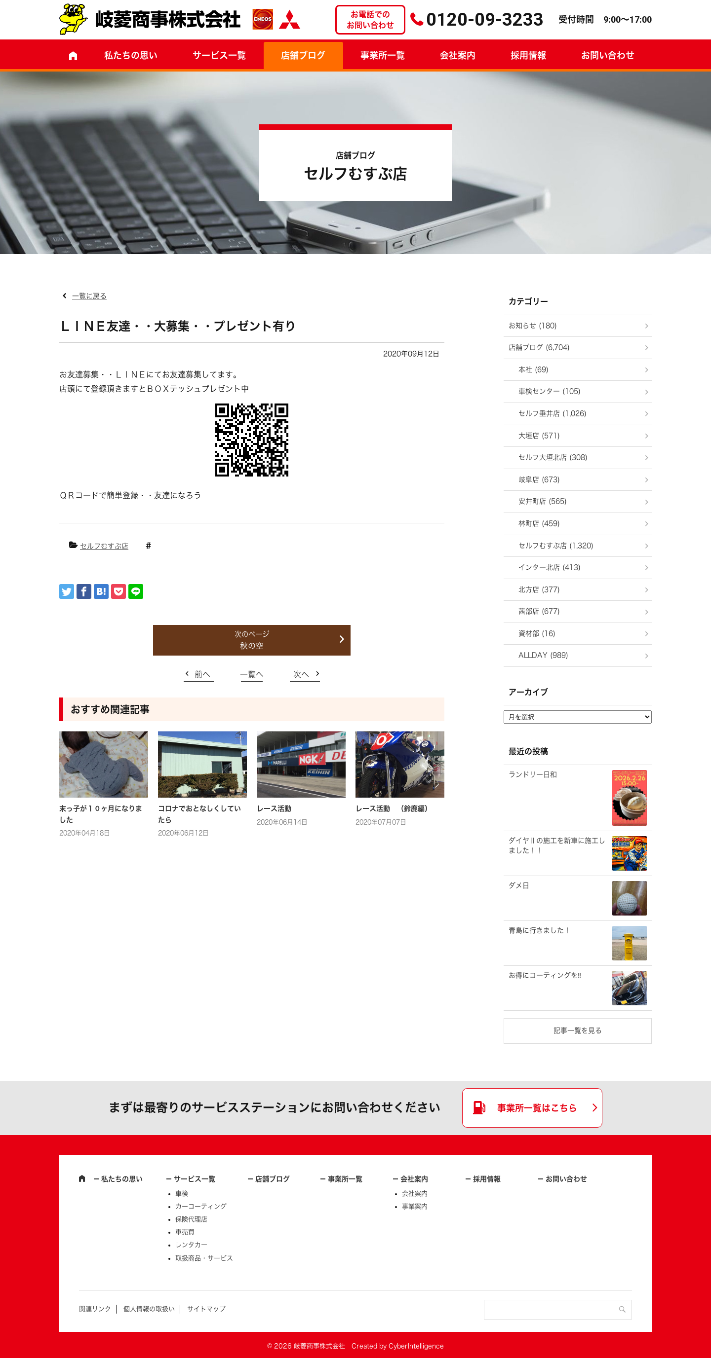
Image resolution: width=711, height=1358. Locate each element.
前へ (202, 674)
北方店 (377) (539, 589)
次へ (301, 674)
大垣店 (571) (539, 435)
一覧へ (252, 674)
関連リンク (95, 1309)
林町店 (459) (539, 523)
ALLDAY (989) (543, 655)
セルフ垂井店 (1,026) (552, 413)
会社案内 (457, 55)
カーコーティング (201, 1206)
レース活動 (274, 808)
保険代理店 (191, 1219)
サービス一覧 (194, 1178)
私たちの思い (131, 55)
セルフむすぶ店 (104, 546)
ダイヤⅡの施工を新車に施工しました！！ (557, 845)
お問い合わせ (607, 55)
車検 (181, 1193)
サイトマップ (206, 1309)
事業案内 (415, 1206)
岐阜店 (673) (539, 479)
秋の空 (252, 646)
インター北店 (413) (549, 567)
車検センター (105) (549, 391)
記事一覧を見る (577, 1030)
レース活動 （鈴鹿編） (394, 808)
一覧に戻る (89, 296)
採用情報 (528, 55)
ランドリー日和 (533, 774)
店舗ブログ (303, 55)
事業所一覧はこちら (537, 1107)
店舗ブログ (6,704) (539, 347)
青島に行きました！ (540, 930)
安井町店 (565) (542, 501)
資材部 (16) (536, 633)
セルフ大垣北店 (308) (553, 457)
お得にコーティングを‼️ (545, 975)
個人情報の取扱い (149, 1309)
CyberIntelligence (416, 1346)
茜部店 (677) (539, 611)
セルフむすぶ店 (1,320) (555, 545)
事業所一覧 (382, 55)
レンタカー (191, 1245)
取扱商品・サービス (204, 1258)
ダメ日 (519, 885)
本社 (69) (533, 369)
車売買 (185, 1232)
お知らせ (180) (533, 325)
